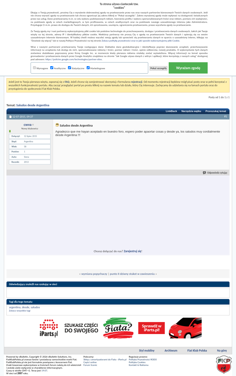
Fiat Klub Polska (197, 350)
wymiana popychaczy (94, 273)
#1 (225, 116)
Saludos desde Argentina (32, 105)
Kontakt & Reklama (138, 365)
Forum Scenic (90, 365)
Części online (90, 362)
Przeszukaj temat (216, 111)
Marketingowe (96, 68)
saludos (35, 307)
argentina (15, 307)
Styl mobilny (146, 350)
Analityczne (58, 68)
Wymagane (40, 68)
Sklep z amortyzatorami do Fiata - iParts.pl (105, 359)
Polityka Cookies (137, 362)
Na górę (222, 350)
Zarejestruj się (132, 251)
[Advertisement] (76, 210)
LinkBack (171, 111)
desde (25, 307)
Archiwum (171, 350)
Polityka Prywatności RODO (143, 359)
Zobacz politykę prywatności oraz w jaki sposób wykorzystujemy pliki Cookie (140, 40)
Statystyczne (76, 68)
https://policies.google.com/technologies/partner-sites (73, 59)
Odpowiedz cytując (215, 172)
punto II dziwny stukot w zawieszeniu (132, 273)
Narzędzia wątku (191, 111)
